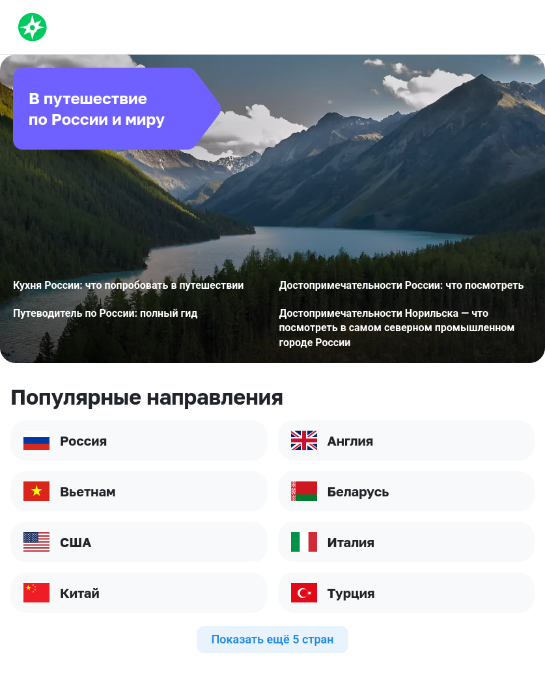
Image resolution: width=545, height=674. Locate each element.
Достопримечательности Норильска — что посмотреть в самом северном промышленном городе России (397, 328)
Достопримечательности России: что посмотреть (401, 285)
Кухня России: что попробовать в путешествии (128, 285)
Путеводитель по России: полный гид (105, 313)
